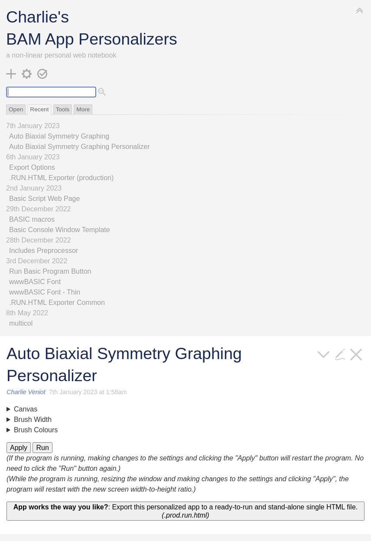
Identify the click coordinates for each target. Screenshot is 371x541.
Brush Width (33, 419)
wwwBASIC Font (35, 281)
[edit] (340, 353)
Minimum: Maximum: (185, 420)
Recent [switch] (39, 109)
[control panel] (27, 74)
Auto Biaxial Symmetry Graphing (59, 136)
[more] (324, 353)
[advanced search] (102, 91)
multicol (21, 323)
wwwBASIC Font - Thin (44, 292)
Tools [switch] (63, 109)
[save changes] (42, 74)
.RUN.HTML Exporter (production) (61, 177)
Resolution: (185, 409)
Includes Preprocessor (43, 250)
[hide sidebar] (360, 9)
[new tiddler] (11, 74)
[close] (356, 353)
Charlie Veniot (26, 392)
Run (42, 447)
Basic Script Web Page (44, 198)
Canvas (25, 409)
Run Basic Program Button (50, 271)
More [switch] (83, 109)
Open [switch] (16, 109)
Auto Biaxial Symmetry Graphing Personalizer (79, 146)
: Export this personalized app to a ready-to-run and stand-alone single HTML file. (185, 511)
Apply (18, 447)
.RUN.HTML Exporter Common (57, 302)
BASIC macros (32, 219)
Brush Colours (36, 430)
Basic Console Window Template (59, 229)
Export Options (32, 167)
